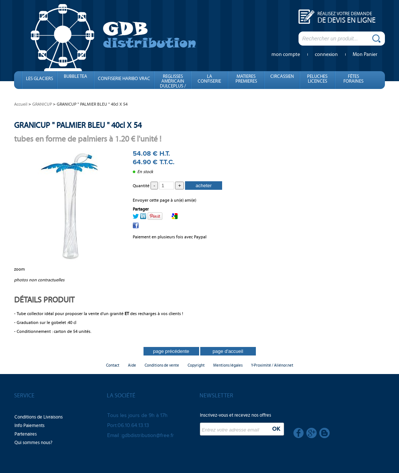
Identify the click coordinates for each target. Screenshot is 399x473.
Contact (112, 365)
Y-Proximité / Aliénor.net (272, 365)
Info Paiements (29, 426)
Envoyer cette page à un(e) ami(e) (164, 200)
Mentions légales (228, 365)
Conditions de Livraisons (38, 417)
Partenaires (25, 434)
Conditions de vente (162, 365)
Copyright (196, 365)
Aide (132, 365)
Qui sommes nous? (33, 443)
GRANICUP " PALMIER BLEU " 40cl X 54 (78, 125)
